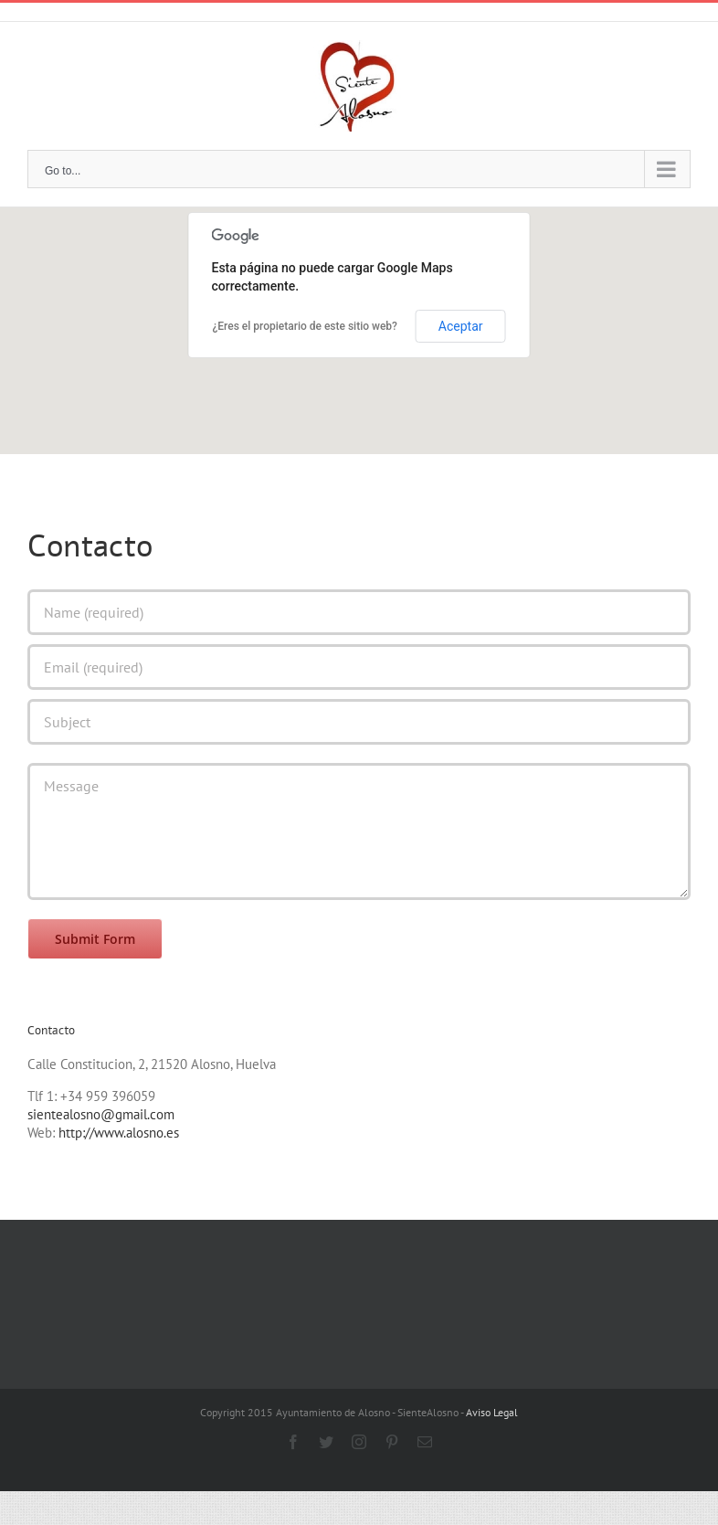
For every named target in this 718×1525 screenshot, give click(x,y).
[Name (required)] (359, 612)
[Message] (359, 831)
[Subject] (359, 722)
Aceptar (460, 326)
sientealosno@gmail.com (100, 1114)
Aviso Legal (492, 1412)
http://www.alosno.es (118, 1132)
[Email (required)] (359, 667)
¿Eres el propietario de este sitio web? (305, 326)
